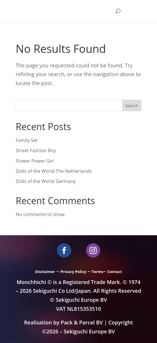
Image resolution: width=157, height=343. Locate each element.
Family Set (27, 140)
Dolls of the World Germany (46, 181)
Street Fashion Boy (36, 150)
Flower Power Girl (35, 161)
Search (131, 105)
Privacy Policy (73, 271)
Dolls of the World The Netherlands (54, 171)
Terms (97, 271)
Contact (114, 271)
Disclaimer (45, 271)
